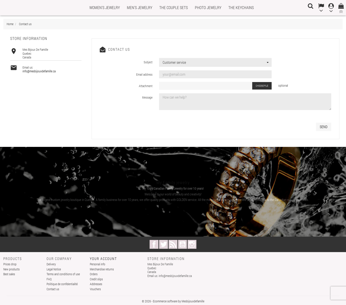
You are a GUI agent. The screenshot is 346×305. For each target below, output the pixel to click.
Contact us (53, 289)
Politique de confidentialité (62, 284)
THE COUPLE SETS (173, 7)
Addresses (96, 284)
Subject (148, 62)
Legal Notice (54, 269)
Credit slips (96, 279)
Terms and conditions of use (63, 274)
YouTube (182, 244)
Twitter (163, 244)
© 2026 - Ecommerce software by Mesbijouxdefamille (173, 301)
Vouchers (95, 289)
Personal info (97, 264)
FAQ (49, 279)
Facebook (154, 244)
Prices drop (10, 264)
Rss (173, 244)
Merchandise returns (102, 269)
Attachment (145, 86)
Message (147, 97)
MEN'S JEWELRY (139, 7)
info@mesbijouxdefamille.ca (39, 71)
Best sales (9, 274)
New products (11, 269)
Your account (103, 258)
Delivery (51, 264)
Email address (144, 74)
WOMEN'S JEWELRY (104, 7)
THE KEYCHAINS (241, 7)
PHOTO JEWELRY (208, 7)
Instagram (192, 244)
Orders (94, 274)
